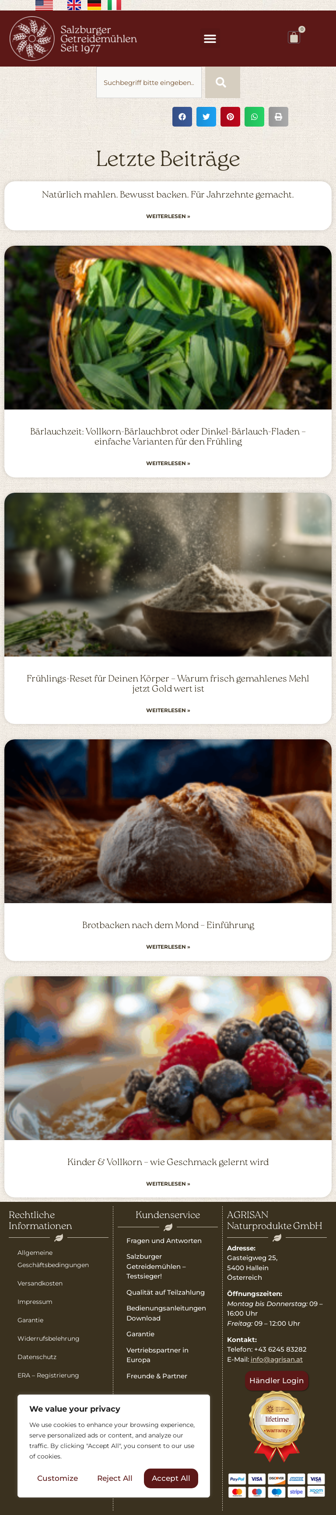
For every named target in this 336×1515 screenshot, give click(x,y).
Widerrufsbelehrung (49, 1338)
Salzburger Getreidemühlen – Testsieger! (156, 1266)
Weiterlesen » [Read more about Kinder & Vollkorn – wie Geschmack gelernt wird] (168, 1183)
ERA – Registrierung (48, 1375)
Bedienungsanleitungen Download (166, 1313)
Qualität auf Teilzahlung (165, 1292)
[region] (114, 1446)
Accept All (171, 1478)
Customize (57, 1478)
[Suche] (222, 82)
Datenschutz (37, 1357)
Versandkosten (40, 1283)
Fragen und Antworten (164, 1240)
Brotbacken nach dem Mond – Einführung (168, 925)
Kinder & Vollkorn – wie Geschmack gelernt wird (168, 1162)
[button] (210, 38)
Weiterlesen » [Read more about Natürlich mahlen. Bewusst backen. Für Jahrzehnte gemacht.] (168, 216)
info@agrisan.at (277, 1359)
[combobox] (149, 82)
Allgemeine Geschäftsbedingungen (53, 1259)
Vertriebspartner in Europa (157, 1355)
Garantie (30, 1320)
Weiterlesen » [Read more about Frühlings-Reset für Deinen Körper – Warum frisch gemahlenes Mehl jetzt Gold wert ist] (168, 710)
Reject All (115, 1478)
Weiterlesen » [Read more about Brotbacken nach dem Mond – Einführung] (168, 946)
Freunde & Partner (156, 1376)
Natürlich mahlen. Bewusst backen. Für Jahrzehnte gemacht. (168, 195)
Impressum (35, 1302)
